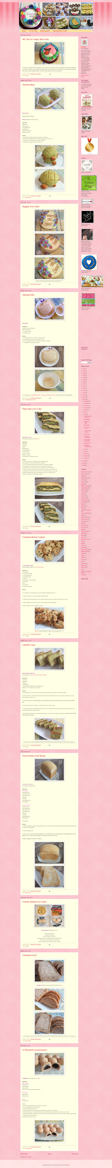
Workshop (83, 533)
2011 (84, 460)
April (85, 451)
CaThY (84, 47)
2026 (84, 368)
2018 (84, 386)
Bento (82, 543)
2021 (84, 379)
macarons (83, 506)
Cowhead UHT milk (85, 549)
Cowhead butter (84, 477)
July (85, 412)
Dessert (34, 399)
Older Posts (75, 1154)
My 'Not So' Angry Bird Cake (35, 39)
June (85, 414)
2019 (84, 384)
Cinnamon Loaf (29, 955)
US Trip (82, 574)
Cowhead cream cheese (86, 510)
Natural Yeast (84, 521)
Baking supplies (45, 31)
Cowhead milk (84, 502)
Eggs (82, 555)
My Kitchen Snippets (42, 674)
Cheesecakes (83, 489)
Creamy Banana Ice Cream (34, 901)
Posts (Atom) (28, 1157)
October (86, 405)
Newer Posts (24, 1154)
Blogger (67, 1165)
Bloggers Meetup (84, 551)
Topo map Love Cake (32, 409)
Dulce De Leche (84, 531)
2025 (84, 370)
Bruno (82, 508)
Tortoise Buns (28, 84)
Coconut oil (83, 498)
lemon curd (83, 567)
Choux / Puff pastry (85, 513)
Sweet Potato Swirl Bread (33, 756)
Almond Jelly (28, 295)
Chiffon (82, 494)
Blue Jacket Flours (85, 471)
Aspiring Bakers (29, 399)
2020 (84, 381)
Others (82, 504)
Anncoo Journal (34, 674)
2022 (84, 377)
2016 (84, 390)
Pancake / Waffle (84, 517)
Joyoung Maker (84, 500)
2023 (84, 375)
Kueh (82, 523)
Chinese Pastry (29, 1148)
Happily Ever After (30, 206)
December (86, 401)
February (86, 455)
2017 (84, 388)
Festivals (83, 557)
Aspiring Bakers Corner (60, 31)
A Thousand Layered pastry (34, 1050)
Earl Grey (83, 537)
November (86, 403)
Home (24, 31)
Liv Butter (83, 481)
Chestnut (83, 553)
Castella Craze (28, 645)
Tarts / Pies (83, 496)
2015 (84, 392)
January (85, 458)
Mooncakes (83, 563)
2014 (84, 395)
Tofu (82, 561)
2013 (84, 397)
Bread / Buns (28, 197)
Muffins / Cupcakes (85, 485)
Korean (82, 545)
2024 (84, 373)
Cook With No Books (39, 567)
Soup (82, 541)
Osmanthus (83, 565)
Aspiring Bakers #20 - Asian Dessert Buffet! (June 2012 (43, 395)
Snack (82, 515)
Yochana (38, 1078)
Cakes (27, 75)
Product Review (84, 539)
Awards (82, 529)
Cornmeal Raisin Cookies (33, 537)
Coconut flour (84, 525)
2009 (84, 465)
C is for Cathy (33, 31)
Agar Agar (83, 547)
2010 (84, 463)
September (86, 407)
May (85, 449)
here (28, 113)
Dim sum (83, 535)
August (85, 409)
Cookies (27, 635)
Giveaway (83, 559)
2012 (84, 399)
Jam (82, 569)
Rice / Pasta (83, 527)
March (85, 453)
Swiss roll (83, 491)
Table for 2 (37, 438)
